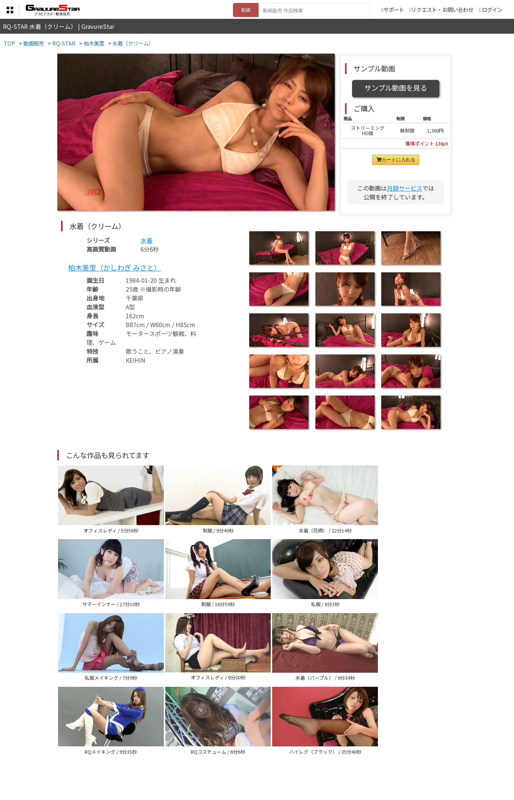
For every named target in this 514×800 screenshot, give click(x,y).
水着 (146, 240)
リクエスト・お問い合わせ (441, 9)
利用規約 (172, 763)
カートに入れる (395, 159)
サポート (392, 9)
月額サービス (404, 188)
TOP (147, 763)
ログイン (492, 9)
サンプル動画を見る (395, 88)
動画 (246, 9)
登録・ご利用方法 (251, 763)
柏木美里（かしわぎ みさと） (114, 267)
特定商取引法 (206, 763)
